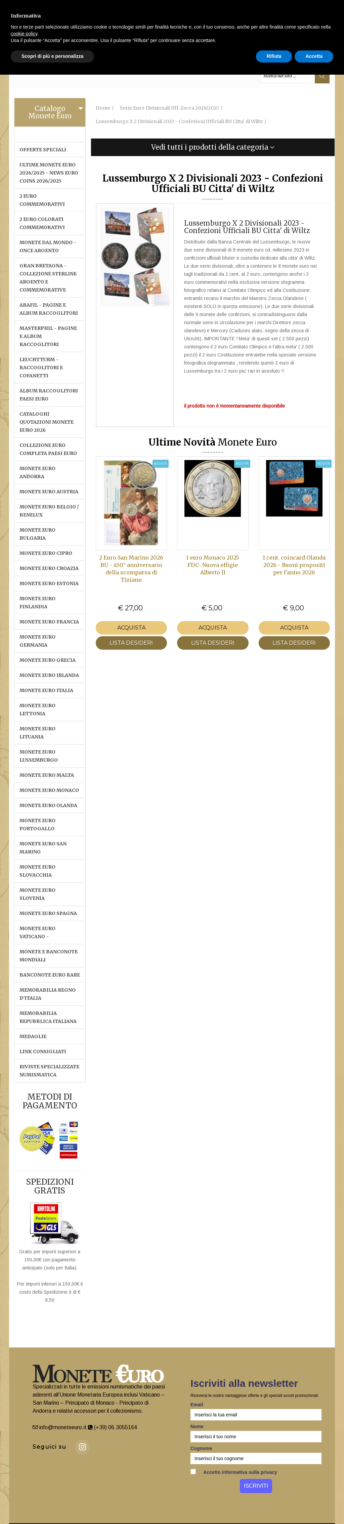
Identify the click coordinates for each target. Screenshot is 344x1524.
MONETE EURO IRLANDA (49, 675)
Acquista (131, 627)
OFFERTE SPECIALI (42, 150)
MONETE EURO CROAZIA (49, 568)
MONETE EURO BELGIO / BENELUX (49, 511)
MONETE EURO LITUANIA (37, 733)
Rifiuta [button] (274, 56)
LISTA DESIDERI (131, 643)
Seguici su (50, 1447)
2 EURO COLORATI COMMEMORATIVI (42, 223)
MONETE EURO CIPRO (45, 553)
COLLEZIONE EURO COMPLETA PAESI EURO (48, 449)
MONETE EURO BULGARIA (37, 534)
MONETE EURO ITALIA (46, 690)
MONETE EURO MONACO (49, 790)
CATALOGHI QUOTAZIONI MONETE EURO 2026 (46, 422)
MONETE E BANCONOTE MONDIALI (48, 956)
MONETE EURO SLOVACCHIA (37, 871)
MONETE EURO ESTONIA (49, 583)
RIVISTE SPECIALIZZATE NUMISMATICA (49, 1071)
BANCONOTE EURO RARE (49, 975)
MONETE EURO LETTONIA (37, 709)
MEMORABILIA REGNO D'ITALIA (47, 994)
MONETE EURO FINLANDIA (37, 603)
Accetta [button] (313, 56)
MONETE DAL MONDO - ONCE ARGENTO (47, 246)
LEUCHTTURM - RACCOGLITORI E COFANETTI (41, 367)
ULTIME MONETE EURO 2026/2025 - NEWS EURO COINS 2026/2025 (48, 173)
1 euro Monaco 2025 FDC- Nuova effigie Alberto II (212, 565)
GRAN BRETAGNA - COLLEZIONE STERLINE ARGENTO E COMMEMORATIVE (48, 278)
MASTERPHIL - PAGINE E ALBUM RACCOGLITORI (48, 336)
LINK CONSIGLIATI (42, 1052)
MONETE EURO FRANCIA (49, 622)
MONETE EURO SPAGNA (48, 913)
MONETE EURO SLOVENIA (37, 894)
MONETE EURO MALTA (46, 775)
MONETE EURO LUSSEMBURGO (38, 756)
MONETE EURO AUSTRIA (48, 492)
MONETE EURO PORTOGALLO (37, 824)
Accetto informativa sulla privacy (233, 1472)
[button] (213, 147)
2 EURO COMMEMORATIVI (42, 200)
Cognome (201, 1448)
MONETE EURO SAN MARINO (43, 848)
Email (196, 1404)
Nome (197, 1426)
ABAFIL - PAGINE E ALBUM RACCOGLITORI (48, 309)
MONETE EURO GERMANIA (37, 641)
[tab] (49, 112)
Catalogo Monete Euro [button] (50, 112)
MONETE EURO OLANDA (48, 805)
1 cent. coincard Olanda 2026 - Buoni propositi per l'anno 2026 (294, 565)
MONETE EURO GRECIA (47, 660)
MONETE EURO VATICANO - (37, 932)
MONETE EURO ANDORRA (37, 472)
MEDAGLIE (32, 1036)
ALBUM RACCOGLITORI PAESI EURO (48, 395)
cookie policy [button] (24, 33)
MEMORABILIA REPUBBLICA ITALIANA (48, 1017)
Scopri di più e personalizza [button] (52, 56)
